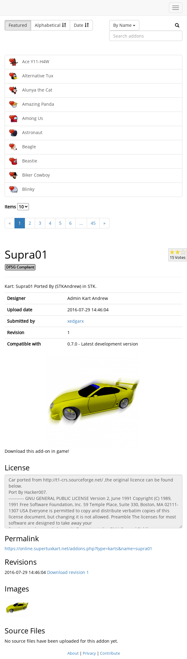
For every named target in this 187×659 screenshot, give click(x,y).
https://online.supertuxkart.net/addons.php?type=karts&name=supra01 (78, 548)
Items (17, 206)
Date (81, 25)
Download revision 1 (68, 572)
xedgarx (75, 321)
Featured (18, 25)
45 (93, 223)
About (73, 653)
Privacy (89, 653)
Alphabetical (50, 25)
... (81, 223)
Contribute (110, 653)
